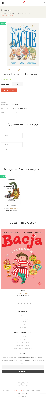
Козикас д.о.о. (18, 390)
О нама (23, 316)
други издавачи (22, 108)
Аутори (23, 324)
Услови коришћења (23, 342)
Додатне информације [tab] (23, 124)
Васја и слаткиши (23, 296)
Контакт (23, 322)
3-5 (13, 108)
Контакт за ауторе (23, 319)
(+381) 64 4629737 (23, 393)
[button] (41, 25)
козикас (23, 290)
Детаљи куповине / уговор (23, 348)
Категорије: (4, 108)
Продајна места (23, 339)
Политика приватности (23, 345)
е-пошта (27, 384)
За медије (23, 327)
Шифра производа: (4, 104)
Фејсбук (18, 384)
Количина (5, 84)
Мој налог (23, 336)
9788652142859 (9, 140)
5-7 (16, 108)
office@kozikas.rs (23, 396)
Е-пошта (23, 364)
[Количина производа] (17, 84)
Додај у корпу (9, 90)
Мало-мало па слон (11, 210)
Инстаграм (23, 384)
